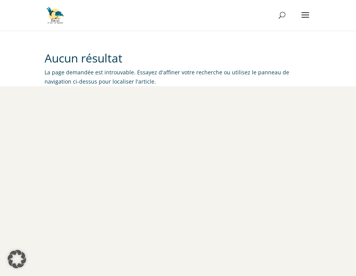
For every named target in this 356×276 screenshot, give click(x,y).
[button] (17, 259)
